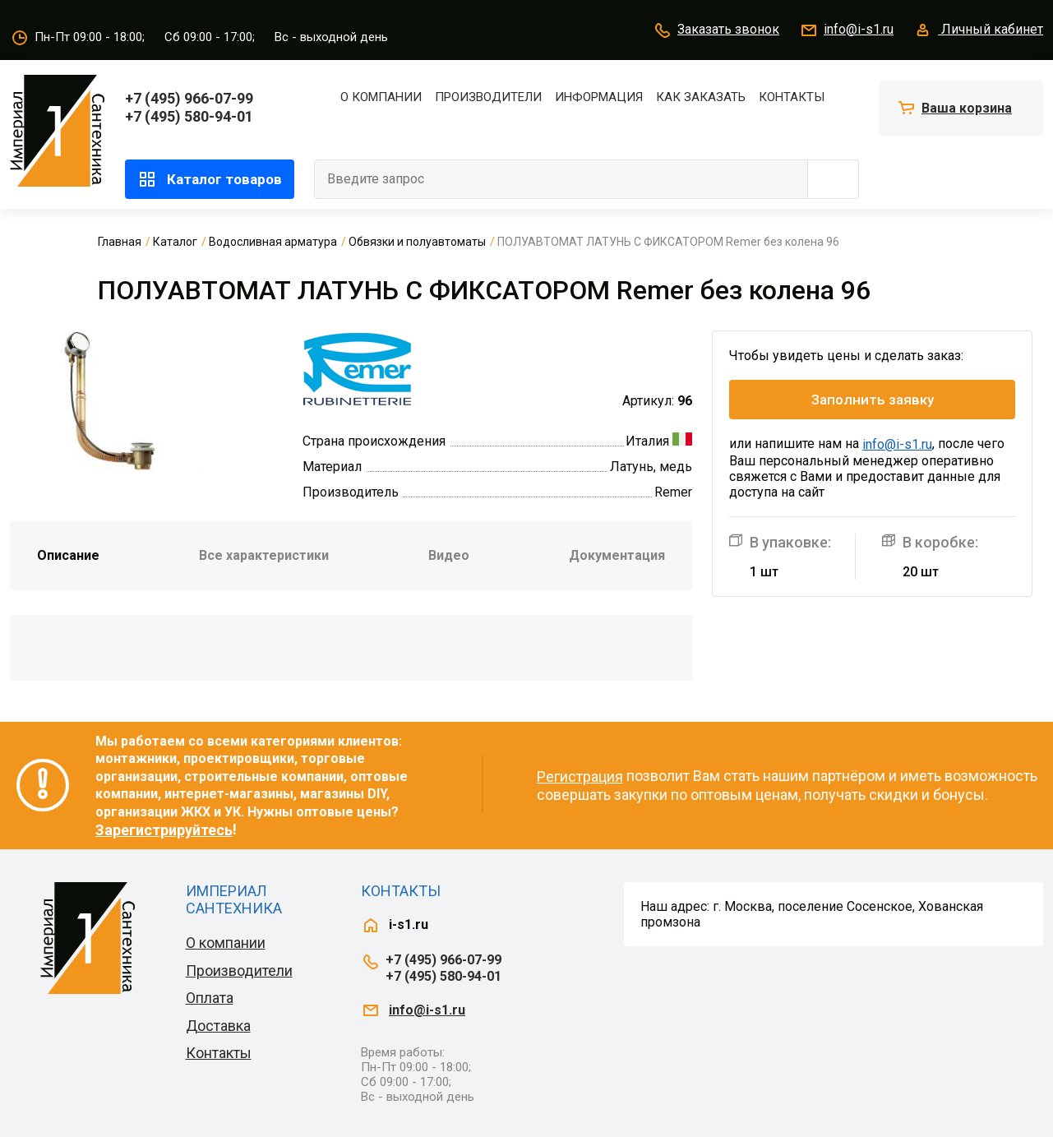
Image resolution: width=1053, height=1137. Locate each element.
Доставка (218, 1025)
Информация (599, 97)
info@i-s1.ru (846, 30)
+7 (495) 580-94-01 (189, 116)
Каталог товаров (209, 179)
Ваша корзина (966, 108)
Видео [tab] (448, 555)
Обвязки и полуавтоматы (417, 241)
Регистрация (580, 776)
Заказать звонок (716, 30)
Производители (488, 97)
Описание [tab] (68, 555)
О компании (381, 97)
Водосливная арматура (273, 241)
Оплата (209, 997)
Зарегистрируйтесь (164, 830)
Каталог (175, 241)
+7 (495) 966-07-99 (189, 98)
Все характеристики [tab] (264, 555)
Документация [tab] (617, 555)
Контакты (791, 97)
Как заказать (701, 97)
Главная (119, 241)
